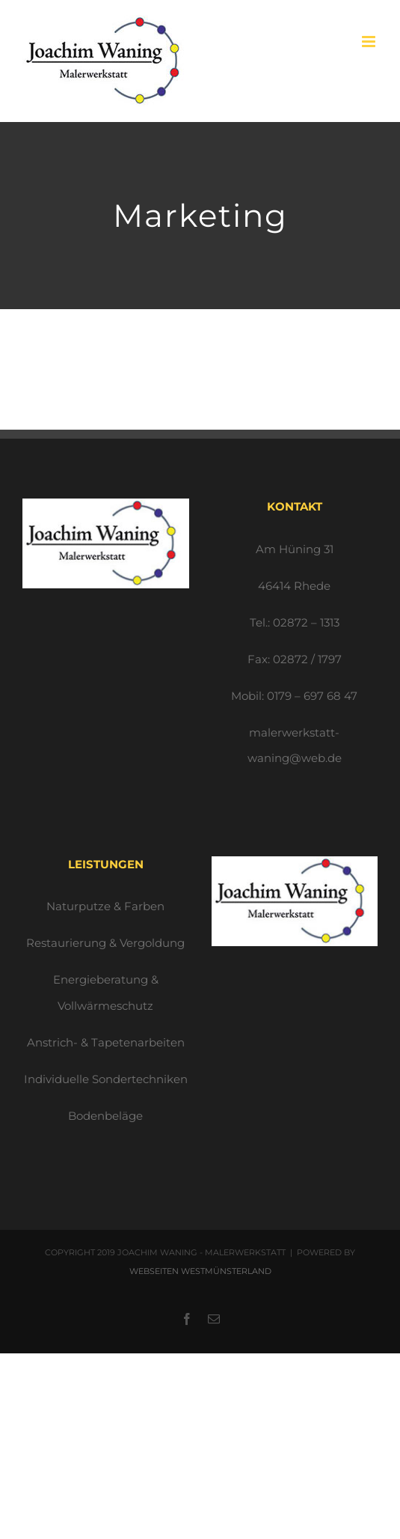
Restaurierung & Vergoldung (105, 943)
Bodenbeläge (105, 1116)
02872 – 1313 (306, 622)
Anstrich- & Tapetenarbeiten (106, 1042)
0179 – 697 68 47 (312, 696)
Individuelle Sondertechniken (106, 1079)
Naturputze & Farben (105, 906)
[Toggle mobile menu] (370, 41)
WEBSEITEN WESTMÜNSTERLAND (200, 1271)
